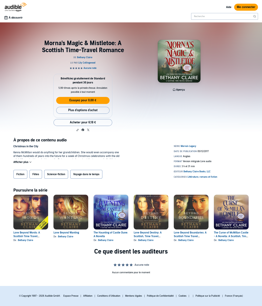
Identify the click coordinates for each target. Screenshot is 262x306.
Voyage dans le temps (86, 175)
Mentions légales (133, 295)
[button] (77, 130)
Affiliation (87, 295)
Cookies (182, 295)
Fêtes (35, 175)
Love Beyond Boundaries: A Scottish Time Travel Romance (190, 236)
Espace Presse (70, 295)
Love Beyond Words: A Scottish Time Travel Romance (26, 236)
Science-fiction (56, 175)
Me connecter (246, 7)
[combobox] (224, 16)
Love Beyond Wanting (66, 232)
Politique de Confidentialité (160, 295)
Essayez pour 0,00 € (82, 100)
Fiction (20, 175)
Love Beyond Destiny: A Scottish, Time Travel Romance (148, 236)
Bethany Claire (25, 240)
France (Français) (234, 295)
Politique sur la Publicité (207, 295)
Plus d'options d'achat (83, 110)
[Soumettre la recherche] (255, 16)
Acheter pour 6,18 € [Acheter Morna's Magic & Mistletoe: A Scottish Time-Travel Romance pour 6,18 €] (83, 122)
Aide (228, 7)
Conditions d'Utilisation (108, 295)
